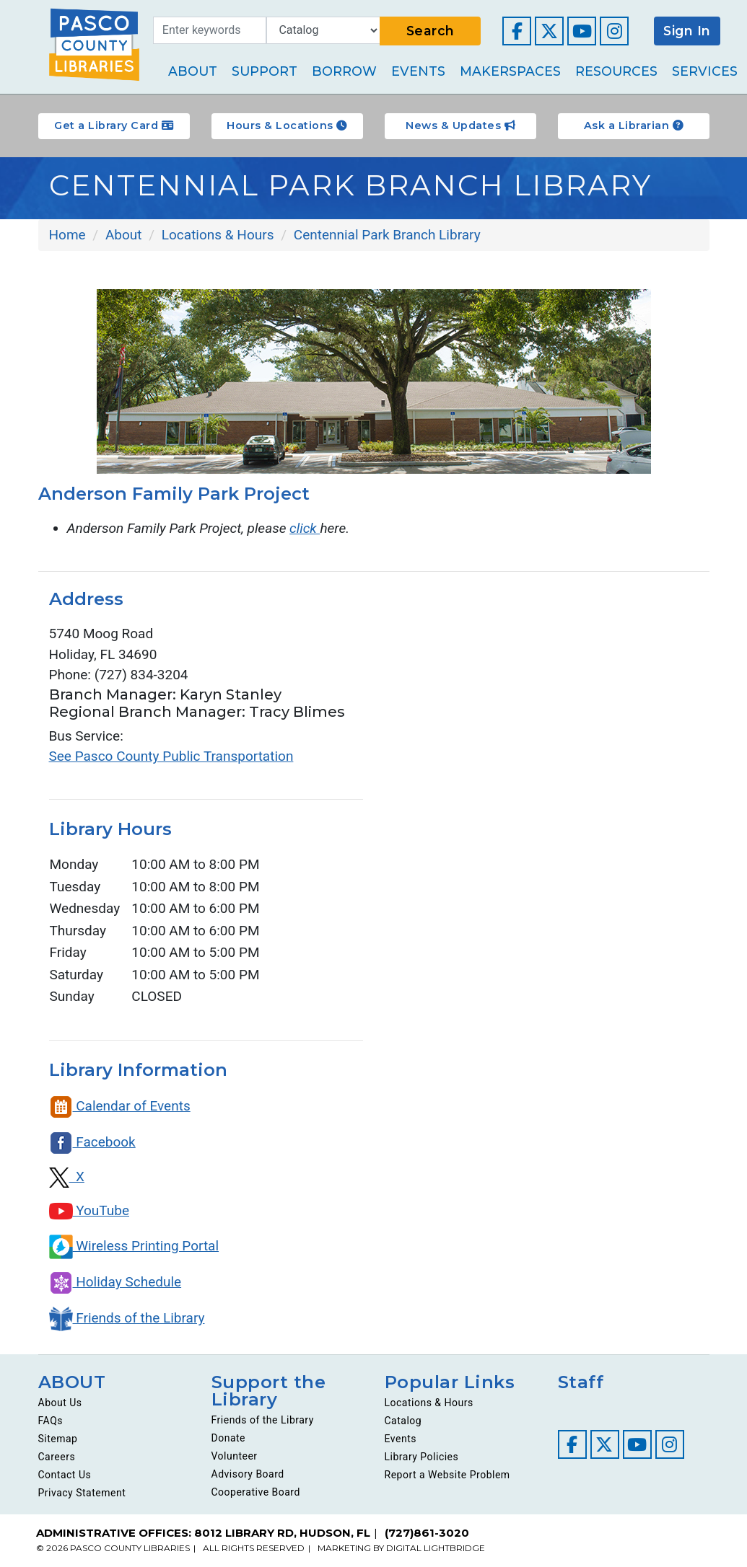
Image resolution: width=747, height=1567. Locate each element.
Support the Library (268, 1391)
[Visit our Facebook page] (516, 31)
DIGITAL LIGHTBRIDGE (435, 1547)
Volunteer (234, 1456)
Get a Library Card (113, 125)
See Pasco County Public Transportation (171, 756)
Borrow (344, 71)
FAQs (51, 1420)
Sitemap (58, 1438)
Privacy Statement (82, 1492)
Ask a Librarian (633, 125)
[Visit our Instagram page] (614, 31)
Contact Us (65, 1474)
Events (418, 71)
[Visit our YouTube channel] (581, 31)
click (304, 528)
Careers (57, 1456)
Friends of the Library (127, 1318)
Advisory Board (247, 1474)
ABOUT (72, 1382)
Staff (581, 1382)
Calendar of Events (120, 1106)
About (192, 71)
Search (430, 30)
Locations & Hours (429, 1402)
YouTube (89, 1210)
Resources (616, 71)
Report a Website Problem (447, 1474)
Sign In (687, 30)
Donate (228, 1438)
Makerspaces (510, 71)
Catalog (403, 1420)
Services (705, 71)
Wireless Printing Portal (134, 1245)
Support (264, 71)
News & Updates (460, 125)
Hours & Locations (287, 125)
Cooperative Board (255, 1492)
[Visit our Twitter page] (549, 31)
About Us (60, 1402)
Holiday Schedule (115, 1282)
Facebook (92, 1142)
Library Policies (422, 1456)
